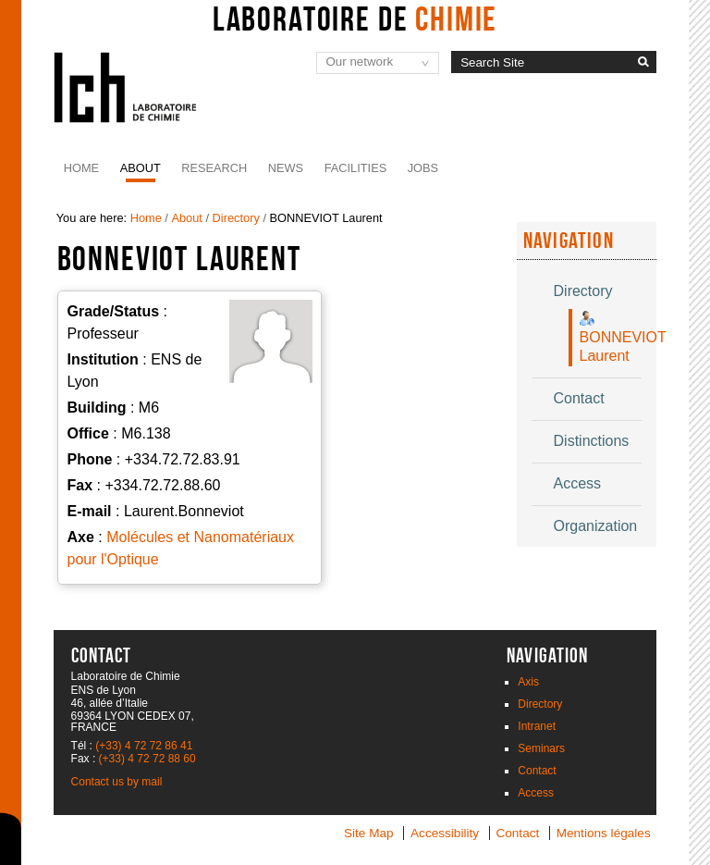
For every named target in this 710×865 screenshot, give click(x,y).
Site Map (369, 833)
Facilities (355, 168)
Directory (236, 218)
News (285, 168)
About (140, 168)
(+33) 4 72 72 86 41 (143, 745)
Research (214, 168)
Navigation (568, 241)
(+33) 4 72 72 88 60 (147, 758)
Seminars (541, 748)
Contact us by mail (117, 781)
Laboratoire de (355, 18)
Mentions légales (604, 833)
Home (81, 168)
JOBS (423, 168)
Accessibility (444, 833)
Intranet (537, 726)
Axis (528, 681)
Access (536, 792)
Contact (537, 770)
